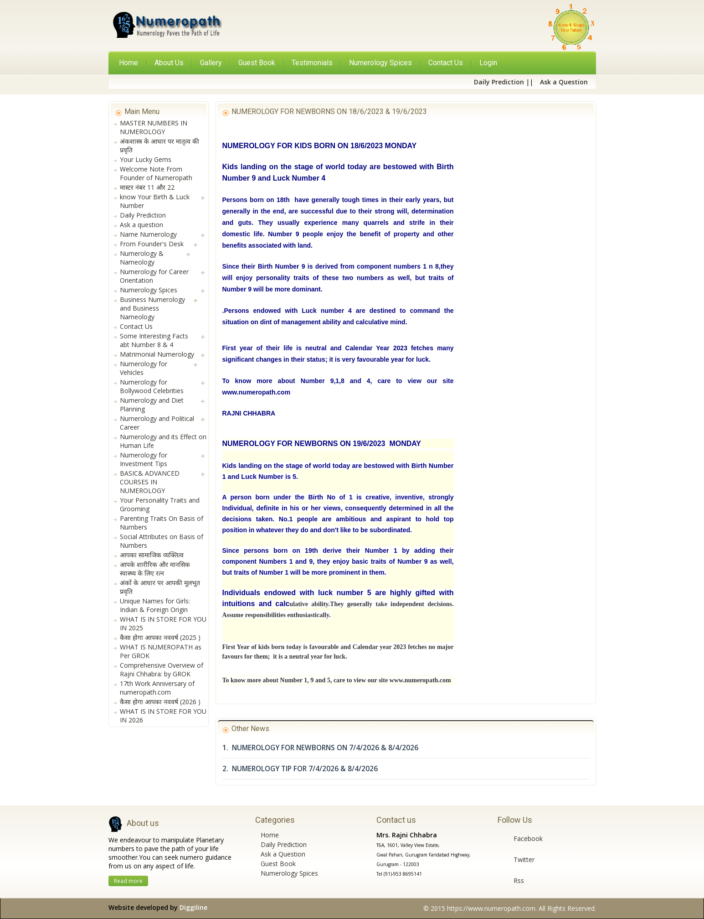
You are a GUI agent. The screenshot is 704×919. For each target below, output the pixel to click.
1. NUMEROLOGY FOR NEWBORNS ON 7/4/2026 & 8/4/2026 (320, 748)
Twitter (524, 859)
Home (128, 62)
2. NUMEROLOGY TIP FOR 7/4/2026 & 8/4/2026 (300, 769)
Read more (128, 881)
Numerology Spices (289, 873)
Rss (519, 880)
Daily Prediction (284, 844)
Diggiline (193, 907)
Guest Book (278, 863)
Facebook (528, 838)
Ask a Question (283, 854)
